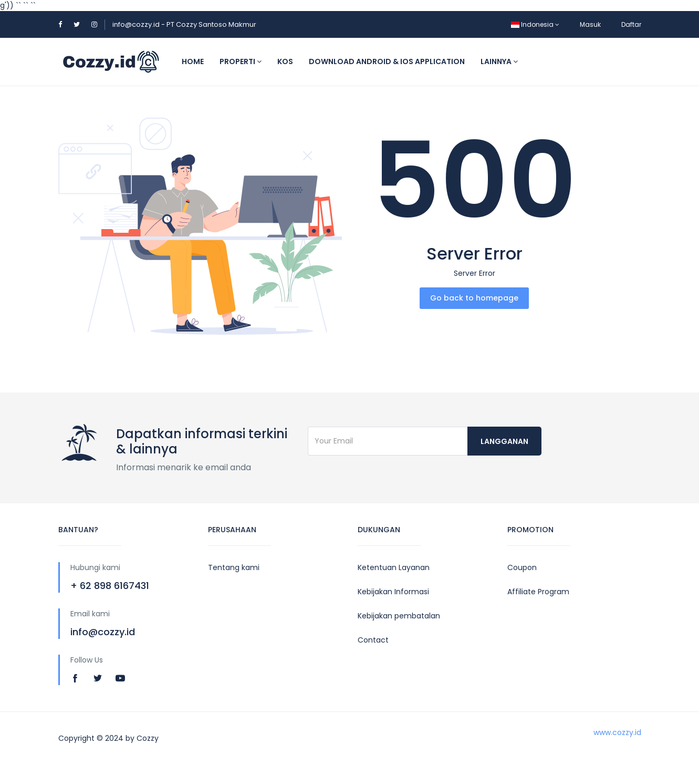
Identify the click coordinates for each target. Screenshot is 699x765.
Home (193, 61)
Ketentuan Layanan (394, 567)
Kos (285, 61)
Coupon (522, 567)
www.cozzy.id (617, 732)
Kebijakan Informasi (393, 591)
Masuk (590, 24)
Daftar (631, 24)
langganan (504, 441)
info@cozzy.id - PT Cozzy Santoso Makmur (184, 24)
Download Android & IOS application (387, 61)
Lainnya (499, 61)
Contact (373, 640)
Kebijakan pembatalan (399, 616)
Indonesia (535, 24)
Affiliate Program (538, 591)
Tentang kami (233, 567)
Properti (241, 61)
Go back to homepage (474, 298)
